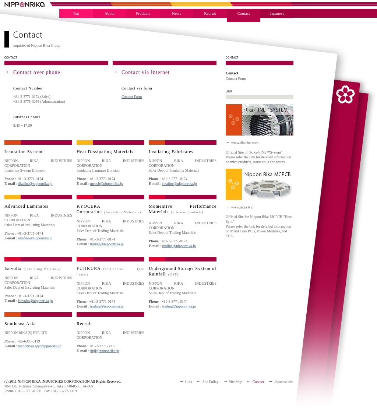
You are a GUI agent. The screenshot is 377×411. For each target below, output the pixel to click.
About (110, 13)
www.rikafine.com (244, 143)
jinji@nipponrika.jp (104, 351)
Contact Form (131, 97)
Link (188, 382)
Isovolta (32, 268)
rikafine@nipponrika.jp (35, 184)
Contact (243, 13)
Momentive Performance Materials (182, 209)
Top (76, 13)
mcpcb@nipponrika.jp (106, 184)
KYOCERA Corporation (109, 209)
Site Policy (210, 382)
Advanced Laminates (26, 206)
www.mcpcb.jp (242, 207)
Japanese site (283, 382)
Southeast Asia (20, 323)
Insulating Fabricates (171, 151)
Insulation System (23, 151)
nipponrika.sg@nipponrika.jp (39, 346)
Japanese (277, 13)
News (176, 13)
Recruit (210, 13)
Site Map (235, 382)
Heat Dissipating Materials (105, 151)
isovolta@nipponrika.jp (35, 301)
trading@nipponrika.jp (107, 244)
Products (143, 13)
